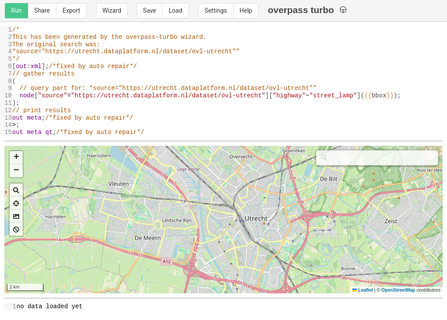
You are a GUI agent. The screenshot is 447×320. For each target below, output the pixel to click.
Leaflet (362, 289)
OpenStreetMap (399, 289)
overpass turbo (307, 10)
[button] (16, 157)
